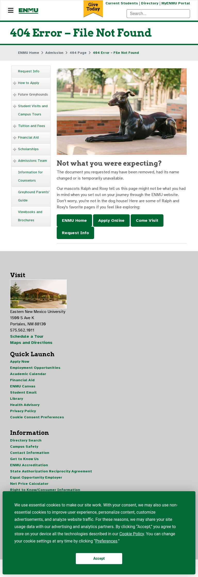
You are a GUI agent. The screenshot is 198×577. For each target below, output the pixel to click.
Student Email (23, 392)
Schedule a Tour (27, 336)
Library (16, 398)
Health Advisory (24, 405)
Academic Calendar (28, 374)
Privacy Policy (23, 411)
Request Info (28, 71)
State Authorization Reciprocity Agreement (51, 471)
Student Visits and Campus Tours (33, 110)
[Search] (158, 13)
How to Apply (28, 83)
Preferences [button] (106, 541)
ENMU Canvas (22, 386)
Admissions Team (32, 160)
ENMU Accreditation (29, 465)
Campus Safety (24, 446)
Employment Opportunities (35, 368)
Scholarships (28, 149)
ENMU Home (74, 220)
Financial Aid (28, 137)
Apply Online (111, 220)
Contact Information (29, 453)
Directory (149, 3)
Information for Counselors (30, 176)
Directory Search (26, 440)
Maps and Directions (31, 342)
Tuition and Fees (31, 126)
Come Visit (147, 220)
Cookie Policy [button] (131, 533)
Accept (99, 558)
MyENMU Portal (175, 3)
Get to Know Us (24, 459)
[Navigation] (10, 10)
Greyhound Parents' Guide (34, 196)
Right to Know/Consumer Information (45, 490)
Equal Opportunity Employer (36, 477)
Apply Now (19, 361)
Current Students (121, 3)
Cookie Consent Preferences (37, 417)
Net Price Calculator (29, 483)
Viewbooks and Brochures (30, 216)
